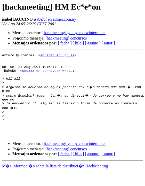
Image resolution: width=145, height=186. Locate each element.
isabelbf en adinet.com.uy (55, 19)
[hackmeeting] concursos (66, 38)
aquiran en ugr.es (57, 55)
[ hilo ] (78, 43)
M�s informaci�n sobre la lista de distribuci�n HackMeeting (55, 179)
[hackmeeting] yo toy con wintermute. (74, 32)
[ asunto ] (92, 43)
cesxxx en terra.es (40, 74)
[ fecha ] (64, 43)
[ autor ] (108, 43)
